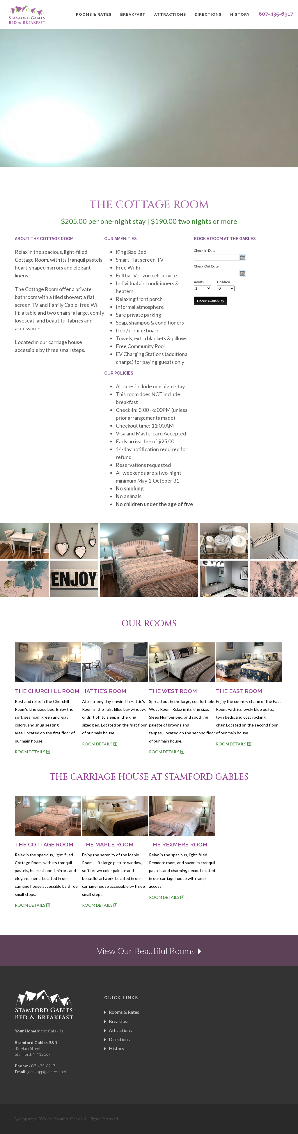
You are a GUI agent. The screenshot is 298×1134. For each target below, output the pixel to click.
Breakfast (133, 14)
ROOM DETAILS (32, 751)
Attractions (170, 14)
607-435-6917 (276, 14)
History (240, 14)
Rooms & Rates (93, 14)
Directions (208, 14)
